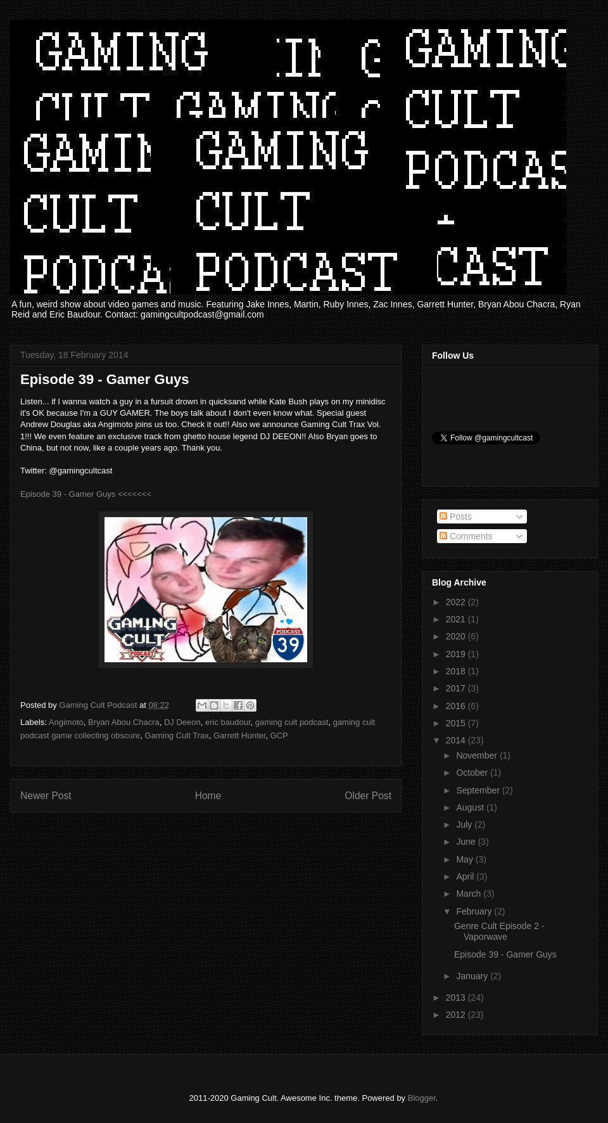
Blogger (422, 1098)
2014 (457, 740)
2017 (457, 688)
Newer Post (46, 795)
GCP (279, 735)
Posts (456, 516)
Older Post (368, 795)
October (473, 772)
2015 (457, 723)
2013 (457, 997)
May (465, 859)
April (466, 876)
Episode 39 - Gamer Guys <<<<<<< (85, 494)
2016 (457, 706)
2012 (457, 1015)
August (471, 807)
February (475, 911)
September (479, 790)
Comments (466, 536)
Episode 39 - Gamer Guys (505, 954)
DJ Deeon (182, 722)
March (469, 894)
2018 (457, 671)
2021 (457, 619)
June (467, 842)
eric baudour (228, 722)
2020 (457, 636)
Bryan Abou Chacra (124, 722)
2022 (457, 602)
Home (208, 795)
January (473, 976)
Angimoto (66, 722)
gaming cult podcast (292, 722)
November (477, 755)
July (465, 824)
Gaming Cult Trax (177, 735)
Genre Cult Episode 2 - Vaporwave (499, 931)
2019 (457, 654)
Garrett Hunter (239, 735)
